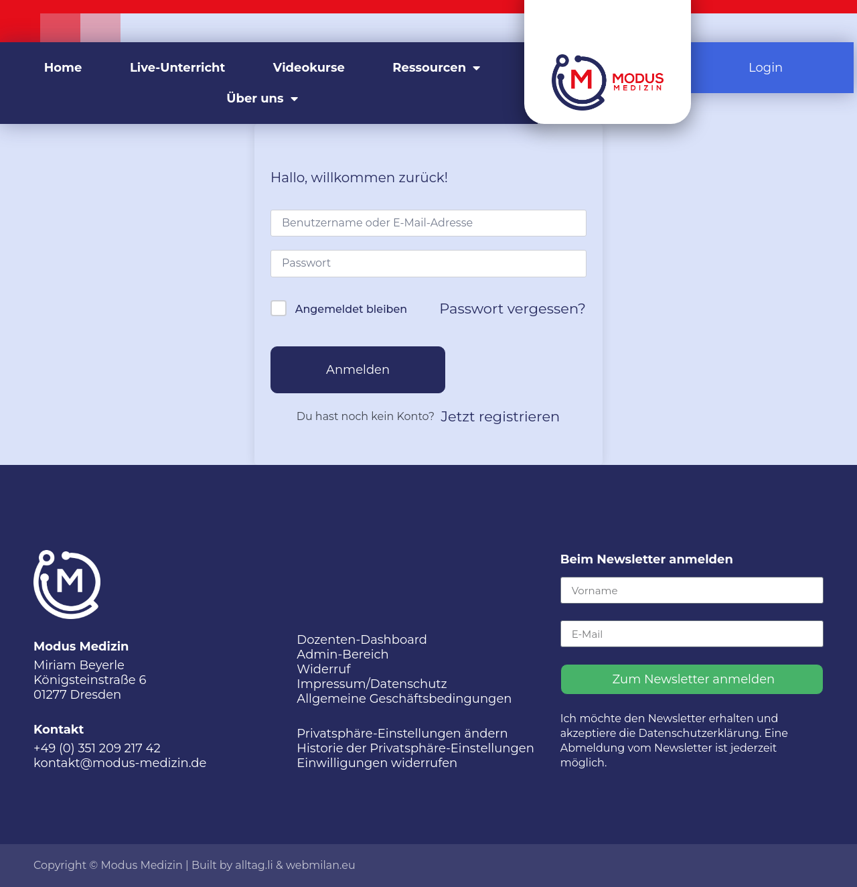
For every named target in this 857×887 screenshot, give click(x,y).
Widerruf (323, 669)
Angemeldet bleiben (351, 309)
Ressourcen (436, 67)
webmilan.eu (321, 865)
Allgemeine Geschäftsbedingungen (404, 698)
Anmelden (358, 369)
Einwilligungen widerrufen (377, 763)
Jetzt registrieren (500, 416)
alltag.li (254, 865)
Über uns (261, 98)
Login (766, 67)
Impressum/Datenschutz (372, 684)
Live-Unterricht (177, 67)
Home (63, 67)
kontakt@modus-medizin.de (119, 763)
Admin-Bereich (342, 654)
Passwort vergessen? (512, 308)
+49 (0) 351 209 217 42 (97, 748)
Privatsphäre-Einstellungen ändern (402, 733)
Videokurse (309, 67)
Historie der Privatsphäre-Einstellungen (415, 748)
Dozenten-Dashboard (362, 639)
